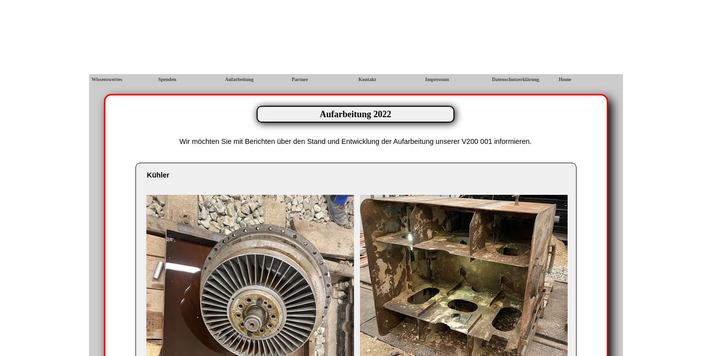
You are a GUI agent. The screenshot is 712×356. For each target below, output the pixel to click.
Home (565, 79)
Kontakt (367, 79)
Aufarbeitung (239, 79)
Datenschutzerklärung (515, 79)
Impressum (437, 79)
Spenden (167, 79)
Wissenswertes (106, 79)
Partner (300, 79)
